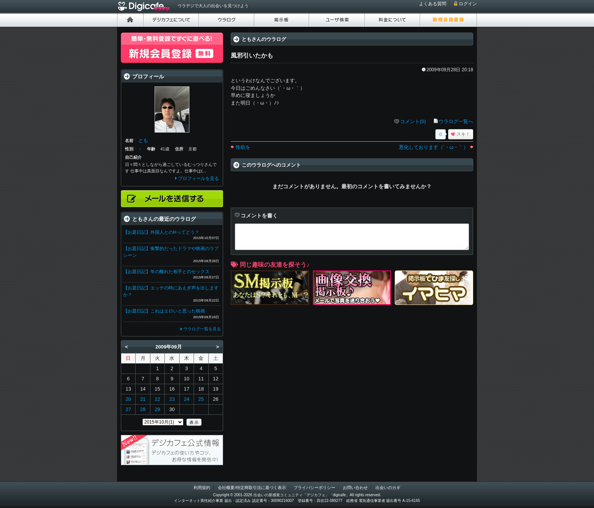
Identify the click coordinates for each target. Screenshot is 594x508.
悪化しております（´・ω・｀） (433, 147)
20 (128, 399)
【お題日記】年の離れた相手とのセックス (166, 271)
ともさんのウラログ (264, 39)
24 (186, 399)
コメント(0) (413, 121)
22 (157, 399)
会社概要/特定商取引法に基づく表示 (252, 487)
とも (143, 140)
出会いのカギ (387, 487)
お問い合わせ (355, 487)
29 (157, 409)
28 (142, 409)
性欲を (243, 147)
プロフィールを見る (198, 178)
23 (172, 399)
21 (142, 399)
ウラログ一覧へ (456, 121)
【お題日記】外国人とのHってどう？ (161, 232)
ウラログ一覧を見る (202, 329)
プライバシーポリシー (314, 487)
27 (128, 409)
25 (201, 399)
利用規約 (202, 487)
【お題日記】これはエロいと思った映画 (164, 311)
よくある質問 (432, 3)
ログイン (468, 3)
